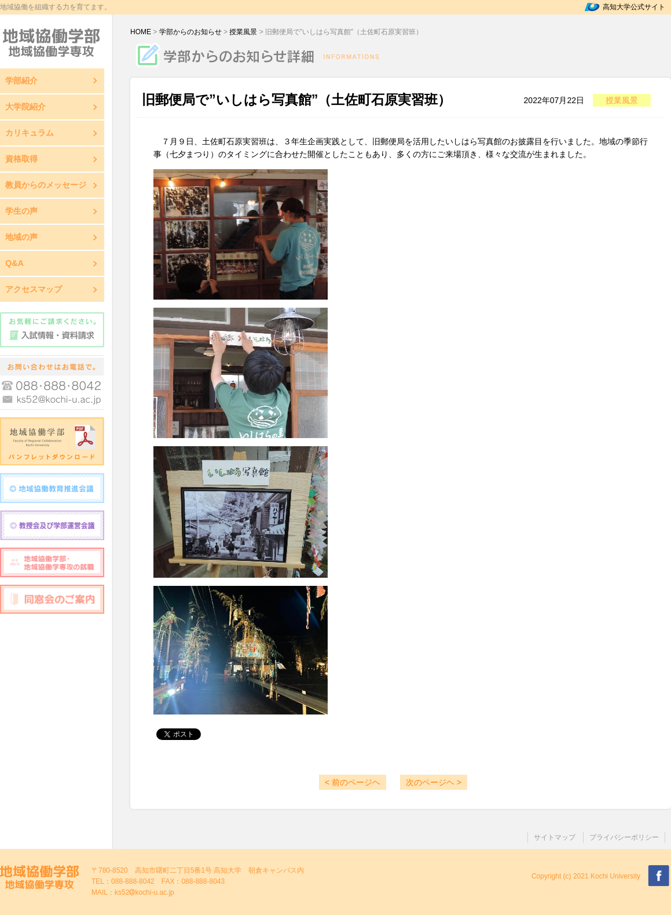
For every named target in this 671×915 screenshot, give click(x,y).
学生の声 (21, 211)
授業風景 (243, 32)
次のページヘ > (433, 782)
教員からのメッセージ (45, 184)
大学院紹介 (25, 106)
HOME (140, 32)
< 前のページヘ (352, 782)
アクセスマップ (33, 289)
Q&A (14, 263)
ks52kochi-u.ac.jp (144, 892)
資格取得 (21, 158)
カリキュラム (29, 132)
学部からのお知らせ (190, 32)
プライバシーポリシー (624, 837)
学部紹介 (21, 80)
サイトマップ (554, 837)
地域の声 (21, 237)
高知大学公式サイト (634, 7)
